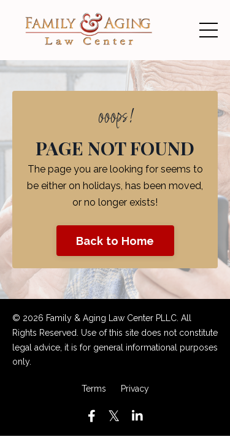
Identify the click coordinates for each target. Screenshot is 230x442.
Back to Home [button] (115, 241)
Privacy (135, 389)
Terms (94, 389)
